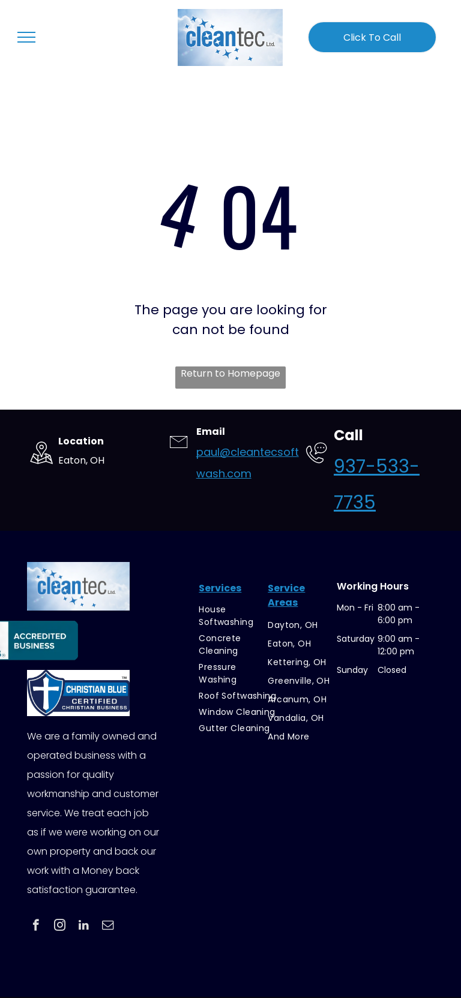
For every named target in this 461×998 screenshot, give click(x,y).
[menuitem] (237, 616)
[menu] (26, 37)
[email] (107, 926)
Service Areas (286, 595)
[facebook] (35, 926)
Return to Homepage (230, 373)
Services (220, 588)
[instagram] (59, 926)
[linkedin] (83, 926)
